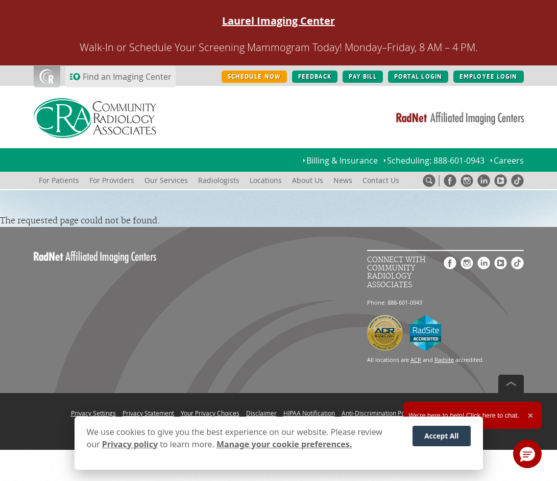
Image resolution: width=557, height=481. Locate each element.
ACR (415, 359)
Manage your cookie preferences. (284, 444)
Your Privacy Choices (210, 413)
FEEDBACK (314, 76)
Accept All (441, 436)
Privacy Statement (148, 413)
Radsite (444, 359)
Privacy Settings (93, 413)
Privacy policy (130, 444)
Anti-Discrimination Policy (378, 413)
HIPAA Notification (309, 413)
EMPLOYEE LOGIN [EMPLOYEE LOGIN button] (488, 76)
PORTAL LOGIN (418, 76)
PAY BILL (363, 76)
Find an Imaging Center (127, 76)
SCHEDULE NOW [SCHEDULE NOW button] (254, 76)
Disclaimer (261, 413)
